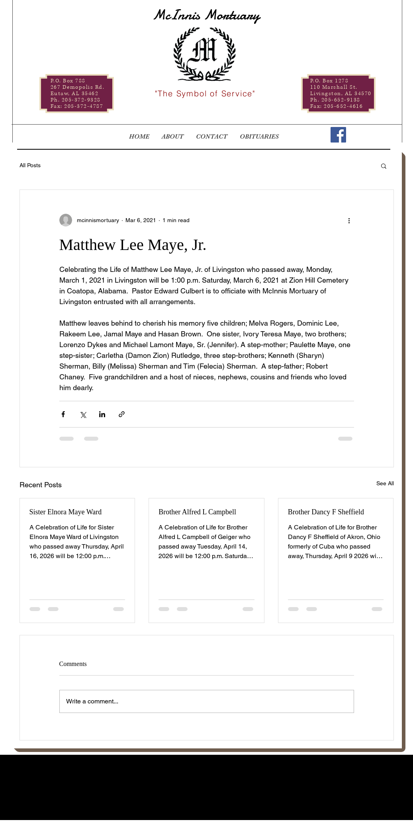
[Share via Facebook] (63, 414)
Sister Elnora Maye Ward (65, 512)
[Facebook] (338, 135)
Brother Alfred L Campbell (197, 512)
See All (385, 483)
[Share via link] (121, 414)
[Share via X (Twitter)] (82, 414)
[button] (384, 165)
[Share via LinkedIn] (102, 414)
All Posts (30, 165)
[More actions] (349, 220)
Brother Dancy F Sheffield (326, 512)
